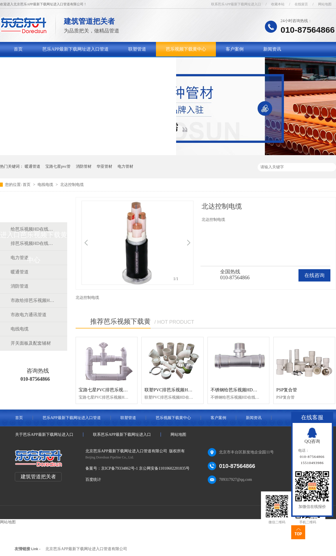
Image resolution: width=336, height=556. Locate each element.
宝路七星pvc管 (58, 166)
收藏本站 (277, 4)
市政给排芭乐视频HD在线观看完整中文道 (33, 300)
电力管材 (125, 166)
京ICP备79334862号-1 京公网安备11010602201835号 (145, 468)
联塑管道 (137, 49)
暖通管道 (32, 166)
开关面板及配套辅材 (31, 343)
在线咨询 (314, 275)
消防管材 (84, 166)
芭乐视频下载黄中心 (186, 49)
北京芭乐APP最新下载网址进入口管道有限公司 (86, 549)
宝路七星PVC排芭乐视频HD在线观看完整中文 (124, 389)
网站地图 (325, 4)
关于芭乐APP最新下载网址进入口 (47, 63)
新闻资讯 (272, 49)
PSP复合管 (286, 389)
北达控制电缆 (72, 185)
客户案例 (235, 49)
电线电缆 (46, 185)
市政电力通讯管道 (28, 314)
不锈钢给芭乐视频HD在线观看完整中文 (250, 389)
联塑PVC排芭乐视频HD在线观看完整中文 (185, 389)
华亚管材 (104, 166)
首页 (18, 49)
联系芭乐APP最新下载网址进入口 (236, 4)
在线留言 (301, 4)
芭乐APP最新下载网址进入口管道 (75, 49)
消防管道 (20, 286)
